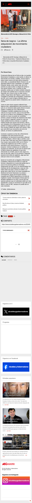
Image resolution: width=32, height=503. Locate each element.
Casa (2, 38)
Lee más (6, 404)
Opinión (6, 38)
